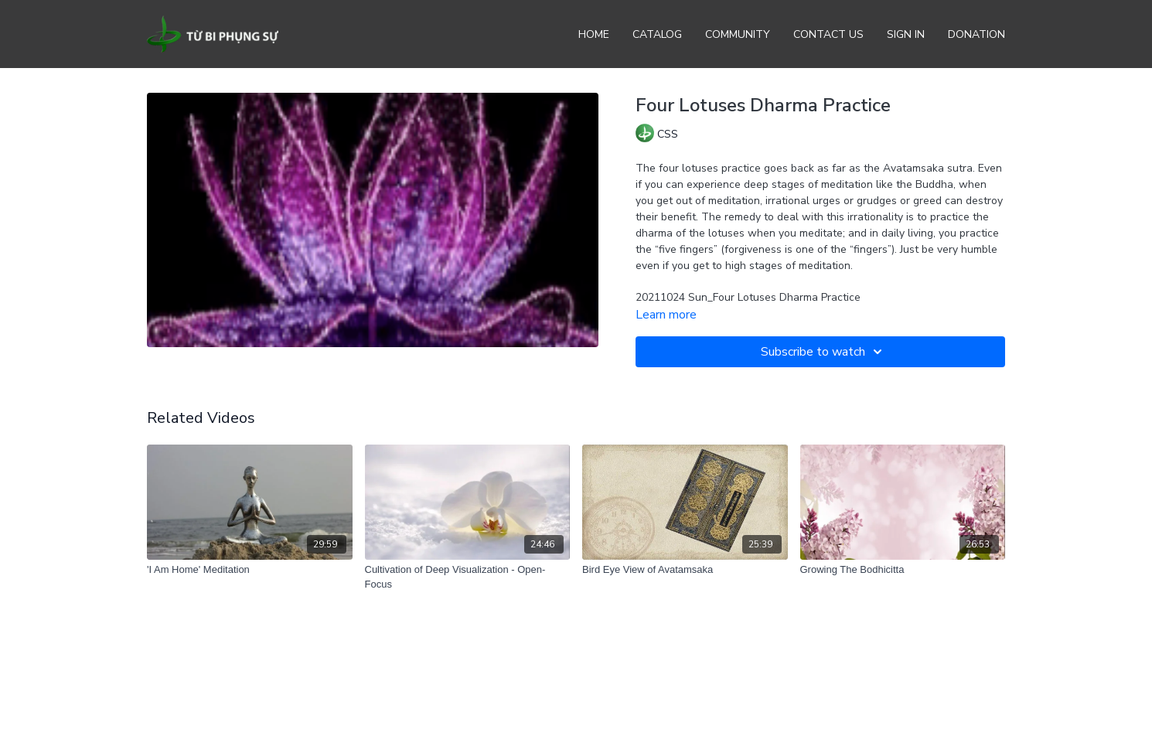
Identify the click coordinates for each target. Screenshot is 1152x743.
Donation (976, 34)
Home (593, 34)
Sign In (906, 34)
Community (737, 34)
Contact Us (828, 34)
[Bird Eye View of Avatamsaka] (685, 570)
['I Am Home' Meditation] (250, 570)
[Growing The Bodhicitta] (903, 570)
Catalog (657, 34)
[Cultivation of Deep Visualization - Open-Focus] (468, 577)
